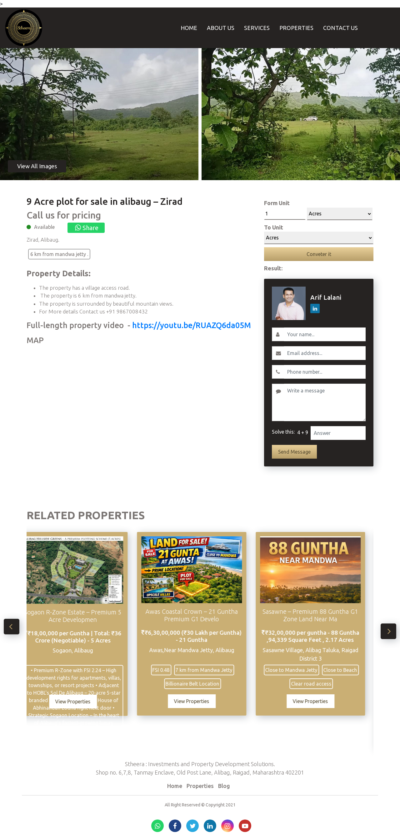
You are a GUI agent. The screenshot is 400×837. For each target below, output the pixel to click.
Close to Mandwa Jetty (300, 670)
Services (257, 28)
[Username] (325, 334)
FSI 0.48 (169, 670)
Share (86, 227)
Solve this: (283, 432)
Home (189, 28)
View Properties (81, 701)
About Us (220, 28)
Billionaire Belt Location (201, 684)
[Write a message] (325, 402)
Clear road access (320, 684)
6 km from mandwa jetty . (59, 254)
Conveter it (319, 254)
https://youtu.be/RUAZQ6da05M (191, 325)
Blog (224, 786)
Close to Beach (349, 670)
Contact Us (340, 28)
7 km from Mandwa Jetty (212, 670)
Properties (296, 28)
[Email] (325, 353)
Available (44, 227)
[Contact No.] (325, 372)
